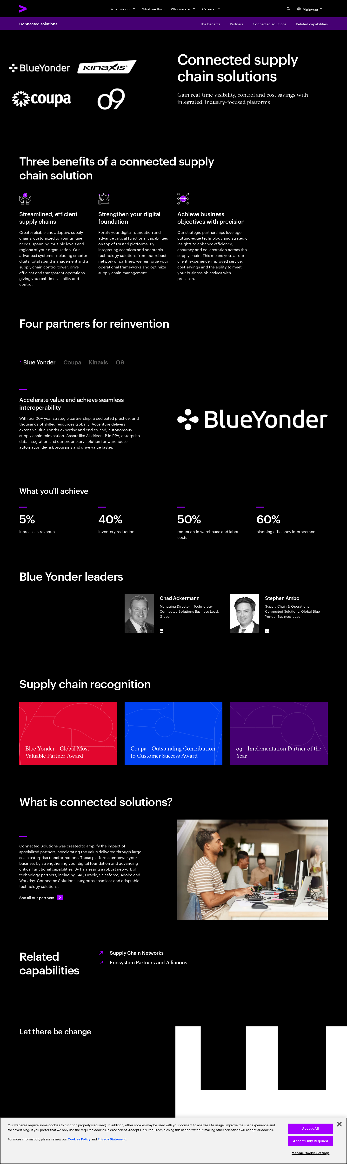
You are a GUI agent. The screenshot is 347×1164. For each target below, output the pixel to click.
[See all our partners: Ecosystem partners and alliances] (41, 897)
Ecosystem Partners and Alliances (148, 962)
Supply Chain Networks (137, 952)
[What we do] (123, 8)
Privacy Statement (112, 1139)
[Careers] (211, 8)
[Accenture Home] (34, 9)
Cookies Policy (79, 1139)
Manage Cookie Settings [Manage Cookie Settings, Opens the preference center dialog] (310, 1153)
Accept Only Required (310, 1141)
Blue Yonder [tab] (40, 362)
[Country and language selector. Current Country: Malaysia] (310, 8)
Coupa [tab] (72, 362)
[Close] (339, 1124)
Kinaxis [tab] (98, 362)
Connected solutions (38, 23)
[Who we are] (183, 8)
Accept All (310, 1128)
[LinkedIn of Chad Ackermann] (161, 631)
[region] (173, 1141)
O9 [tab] (120, 362)
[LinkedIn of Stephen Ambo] (267, 631)
